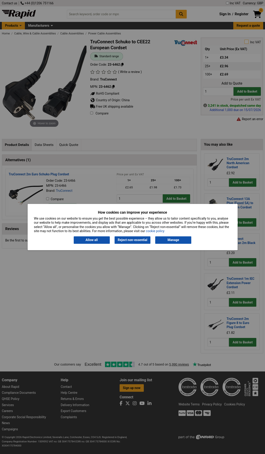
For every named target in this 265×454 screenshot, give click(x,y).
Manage (173, 240)
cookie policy (155, 231)
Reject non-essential (132, 240)
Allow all (92, 240)
